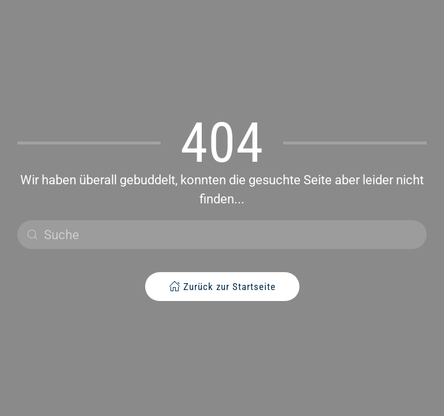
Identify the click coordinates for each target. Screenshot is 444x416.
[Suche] (222, 234)
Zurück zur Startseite (222, 286)
